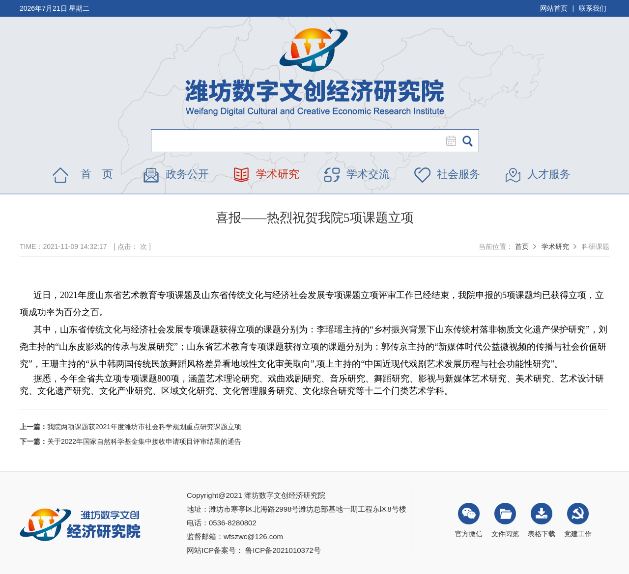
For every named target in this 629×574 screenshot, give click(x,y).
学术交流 (368, 174)
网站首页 (554, 8)
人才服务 (549, 174)
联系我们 (592, 8)
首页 (522, 246)
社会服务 (458, 174)
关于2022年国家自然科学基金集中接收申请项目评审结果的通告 (144, 441)
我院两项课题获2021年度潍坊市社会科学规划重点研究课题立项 (144, 427)
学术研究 (277, 174)
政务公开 (187, 174)
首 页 (97, 174)
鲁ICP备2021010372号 (282, 550)
